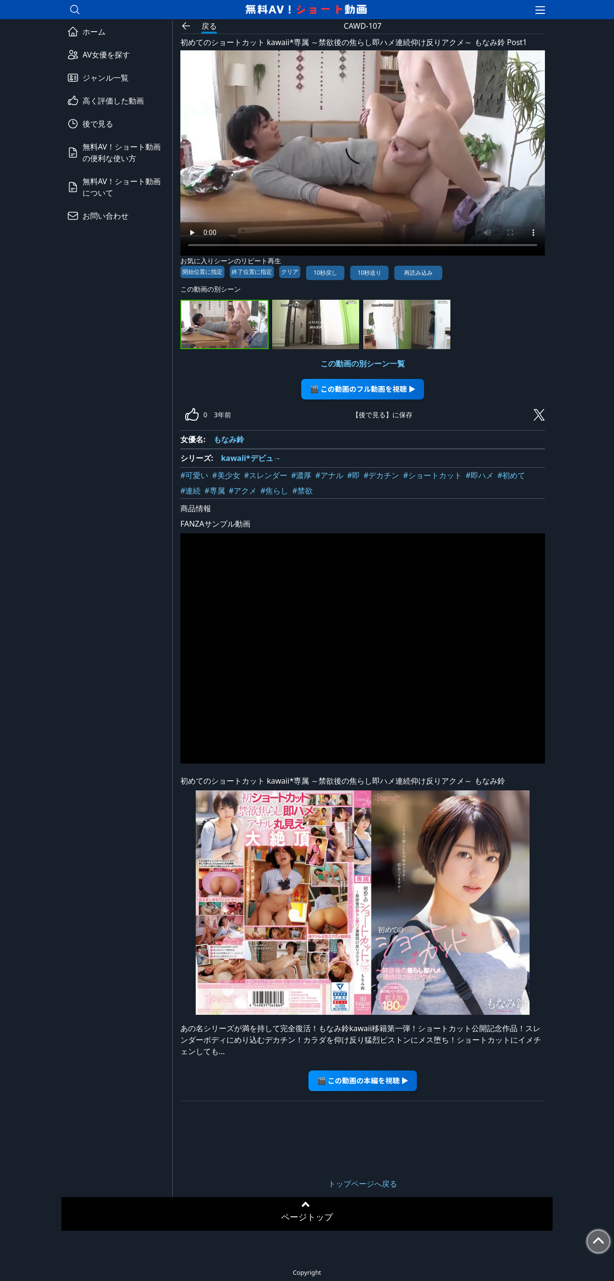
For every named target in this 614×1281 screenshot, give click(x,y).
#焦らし (274, 490)
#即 (353, 475)
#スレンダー (265, 475)
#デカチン (381, 475)
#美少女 (226, 475)
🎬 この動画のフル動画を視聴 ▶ (363, 389)
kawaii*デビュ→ (251, 458)
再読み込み (418, 273)
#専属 (214, 490)
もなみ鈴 (228, 439)
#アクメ (243, 490)
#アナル (329, 475)
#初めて (511, 475)
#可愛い (194, 475)
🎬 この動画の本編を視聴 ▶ (363, 1080)
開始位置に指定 (202, 272)
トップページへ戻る (362, 1183)
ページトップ (307, 1216)
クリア (289, 272)
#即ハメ (480, 475)
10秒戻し (325, 273)
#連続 (190, 490)
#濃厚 (301, 475)
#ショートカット (432, 475)
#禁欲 (302, 490)
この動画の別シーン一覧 (362, 363)
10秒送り (369, 273)
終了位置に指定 (252, 272)
